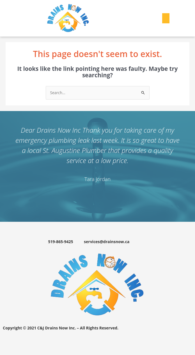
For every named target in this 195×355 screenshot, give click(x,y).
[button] (165, 18)
